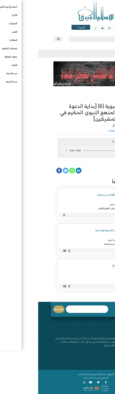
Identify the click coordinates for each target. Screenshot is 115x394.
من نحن (96, 358)
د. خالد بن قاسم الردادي (82, 204)
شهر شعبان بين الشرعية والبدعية (74, 230)
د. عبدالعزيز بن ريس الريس (80, 240)
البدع (90, 244)
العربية (43, 27)
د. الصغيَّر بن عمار (85, 125)
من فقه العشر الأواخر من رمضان (75, 194)
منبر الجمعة (71, 244)
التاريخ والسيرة (89, 130)
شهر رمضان (78, 208)
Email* (49, 309)
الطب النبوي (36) (83, 265)
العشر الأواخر (65, 208)
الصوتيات (75, 130)
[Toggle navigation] (99, 53)
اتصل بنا (96, 362)
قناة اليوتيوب (93, 365)
